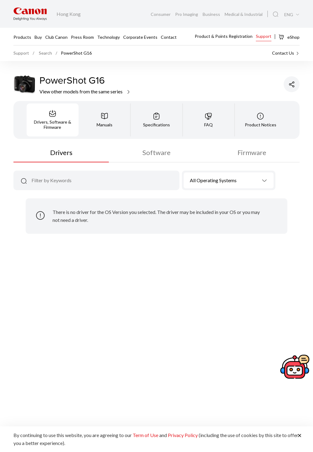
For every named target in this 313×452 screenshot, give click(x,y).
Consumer (161, 14)
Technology (108, 36)
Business (212, 14)
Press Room (82, 36)
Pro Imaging (187, 14)
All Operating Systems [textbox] (213, 180)
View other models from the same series (85, 91)
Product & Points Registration (223, 36)
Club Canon (56, 36)
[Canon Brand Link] (30, 13)
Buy (38, 36)
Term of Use (145, 435)
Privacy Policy (183, 435)
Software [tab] (156, 152)
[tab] (53, 119)
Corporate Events (140, 36)
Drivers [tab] (61, 152)
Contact (169, 36)
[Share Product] (292, 84)
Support (263, 36)
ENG (288, 15)
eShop (289, 37)
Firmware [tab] (252, 152)
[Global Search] (275, 14)
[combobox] (229, 180)
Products (22, 36)
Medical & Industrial (244, 14)
